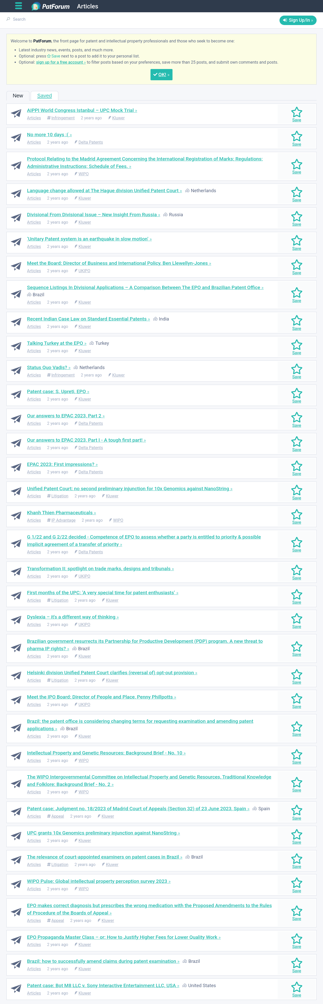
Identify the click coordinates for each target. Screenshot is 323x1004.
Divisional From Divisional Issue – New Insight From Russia (92, 215)
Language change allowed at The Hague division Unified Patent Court (103, 190)
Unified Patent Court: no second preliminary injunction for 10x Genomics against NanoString (128, 489)
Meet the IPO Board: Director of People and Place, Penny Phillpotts (100, 697)
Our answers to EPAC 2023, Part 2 (64, 416)
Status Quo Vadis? (47, 367)
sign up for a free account (59, 62)
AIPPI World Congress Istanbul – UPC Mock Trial (80, 110)
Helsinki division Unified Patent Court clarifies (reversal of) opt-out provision (110, 673)
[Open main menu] (20, 6)
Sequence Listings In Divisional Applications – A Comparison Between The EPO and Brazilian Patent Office (143, 287)
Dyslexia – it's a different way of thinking (71, 617)
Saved (44, 95)
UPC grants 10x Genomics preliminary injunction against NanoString (102, 833)
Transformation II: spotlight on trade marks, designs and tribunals (99, 569)
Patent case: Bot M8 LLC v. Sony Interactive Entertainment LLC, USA (101, 985)
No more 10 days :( (48, 135)
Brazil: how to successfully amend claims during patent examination (101, 961)
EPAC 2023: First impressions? (60, 464)
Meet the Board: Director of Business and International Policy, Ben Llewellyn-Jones (117, 263)
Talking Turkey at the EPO (55, 343)
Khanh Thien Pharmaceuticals (60, 513)
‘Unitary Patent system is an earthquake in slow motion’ (87, 239)
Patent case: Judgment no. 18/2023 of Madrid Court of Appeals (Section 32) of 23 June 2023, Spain (136, 809)
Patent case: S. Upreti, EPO (56, 391)
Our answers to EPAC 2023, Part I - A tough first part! (85, 440)
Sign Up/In (299, 20)
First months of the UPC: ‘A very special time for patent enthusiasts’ (101, 593)
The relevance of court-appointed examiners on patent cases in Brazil (103, 857)
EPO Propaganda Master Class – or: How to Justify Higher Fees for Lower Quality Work (122, 937)
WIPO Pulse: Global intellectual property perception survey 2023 (97, 881)
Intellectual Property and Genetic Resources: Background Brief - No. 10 (104, 753)
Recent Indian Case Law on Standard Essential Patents (87, 319)
